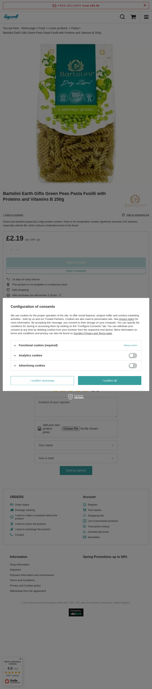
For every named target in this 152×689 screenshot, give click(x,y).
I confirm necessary (42, 380)
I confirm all (110, 380)
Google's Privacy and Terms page (93, 333)
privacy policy (127, 319)
